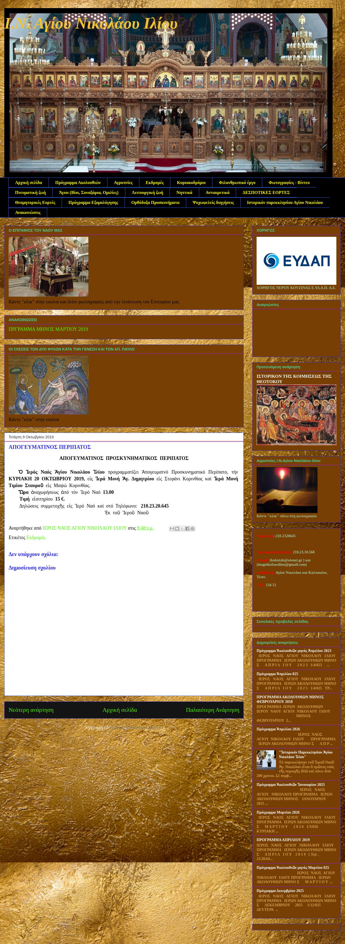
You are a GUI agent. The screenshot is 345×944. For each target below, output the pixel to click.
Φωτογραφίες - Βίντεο (289, 182)
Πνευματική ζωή (30, 192)
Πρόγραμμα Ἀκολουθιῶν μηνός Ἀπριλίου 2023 (294, 651)
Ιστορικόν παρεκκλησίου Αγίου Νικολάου (285, 202)
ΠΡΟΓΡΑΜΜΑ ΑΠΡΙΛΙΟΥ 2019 (283, 840)
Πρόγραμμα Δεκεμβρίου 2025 (280, 891)
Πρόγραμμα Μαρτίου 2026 (278, 812)
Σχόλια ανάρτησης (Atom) (137, 727)
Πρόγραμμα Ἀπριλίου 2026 (278, 729)
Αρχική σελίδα (28, 182)
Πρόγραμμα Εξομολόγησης (93, 202)
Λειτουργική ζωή (147, 192)
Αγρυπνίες (123, 182)
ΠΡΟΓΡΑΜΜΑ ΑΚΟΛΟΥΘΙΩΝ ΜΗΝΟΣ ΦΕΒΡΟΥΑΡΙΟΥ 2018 (290, 699)
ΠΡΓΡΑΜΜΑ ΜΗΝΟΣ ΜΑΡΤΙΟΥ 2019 (48, 329)
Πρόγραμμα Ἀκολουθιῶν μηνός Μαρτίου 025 (293, 868)
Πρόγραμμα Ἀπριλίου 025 (277, 674)
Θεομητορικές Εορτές (35, 202)
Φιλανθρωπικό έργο (237, 182)
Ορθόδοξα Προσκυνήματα (155, 202)
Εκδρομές (155, 182)
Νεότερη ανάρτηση (31, 710)
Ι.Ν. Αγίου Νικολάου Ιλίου (91, 23)
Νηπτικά (184, 192)
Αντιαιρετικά (218, 192)
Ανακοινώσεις (27, 212)
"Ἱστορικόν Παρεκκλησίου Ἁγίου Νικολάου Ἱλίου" (306, 754)
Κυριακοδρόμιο (191, 182)
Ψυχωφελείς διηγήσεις (213, 202)
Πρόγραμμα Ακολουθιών (78, 182)
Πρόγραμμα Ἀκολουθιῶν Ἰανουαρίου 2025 (291, 785)
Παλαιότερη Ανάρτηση (212, 710)
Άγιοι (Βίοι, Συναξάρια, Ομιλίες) (89, 192)
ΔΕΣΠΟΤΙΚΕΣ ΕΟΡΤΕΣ (266, 192)
